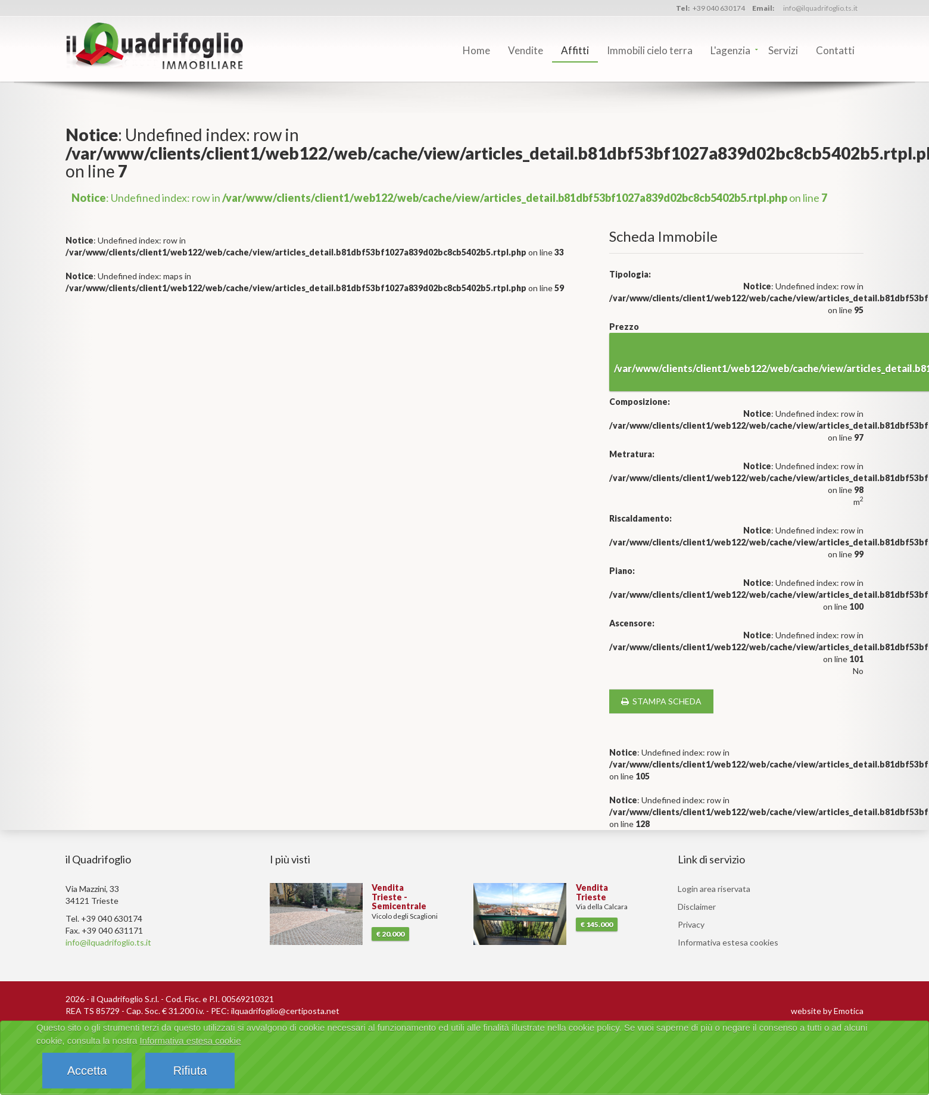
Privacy (691, 924)
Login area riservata (714, 889)
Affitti (575, 50)
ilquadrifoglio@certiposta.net (285, 1011)
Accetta (87, 1070)
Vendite (525, 50)
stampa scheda (661, 701)
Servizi (783, 50)
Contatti (835, 50)
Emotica (848, 1011)
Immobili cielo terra (650, 50)
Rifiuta (190, 1070)
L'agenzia (730, 50)
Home (476, 50)
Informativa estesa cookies (728, 942)
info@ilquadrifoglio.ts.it (820, 8)
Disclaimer (697, 906)
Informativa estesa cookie (190, 1040)
